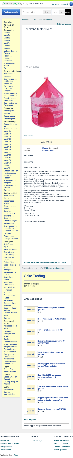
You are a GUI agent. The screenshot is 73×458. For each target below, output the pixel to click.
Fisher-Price (9, 262)
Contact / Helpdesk (62, 447)
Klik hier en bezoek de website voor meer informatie (45, 262)
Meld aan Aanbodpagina (55, 268)
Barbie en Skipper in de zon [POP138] (52, 409)
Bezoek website (48, 151)
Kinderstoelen (9, 223)
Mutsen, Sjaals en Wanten (11, 52)
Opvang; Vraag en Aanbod (11, 383)
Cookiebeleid (5, 450)
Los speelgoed (10, 331)
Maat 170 (7, 160)
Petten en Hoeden (8, 57)
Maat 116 (7, 136)
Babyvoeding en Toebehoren (10, 104)
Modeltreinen (9, 285)
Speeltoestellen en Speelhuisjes (10, 345)
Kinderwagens (9, 116)
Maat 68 (7, 40)
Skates (6, 336)
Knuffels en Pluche (8, 278)
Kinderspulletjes (10, 221)
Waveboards (9, 359)
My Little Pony (9, 287)
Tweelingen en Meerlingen (9, 99)
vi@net (15, 455)
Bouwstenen (9, 252)
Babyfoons (8, 76)
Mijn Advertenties (61, 443)
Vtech (6, 315)
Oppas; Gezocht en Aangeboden (10, 370)
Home (24, 19)
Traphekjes (8, 233)
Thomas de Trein (10, 313)
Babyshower (9, 389)
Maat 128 (7, 142)
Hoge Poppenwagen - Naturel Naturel (52, 319)
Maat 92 (7, 165)
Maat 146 (7, 150)
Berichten (55, 4)
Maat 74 (7, 43)
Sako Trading (34, 276)
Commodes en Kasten (9, 207)
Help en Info (5, 440)
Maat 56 (7, 35)
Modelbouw (8, 282)
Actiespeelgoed (10, 326)
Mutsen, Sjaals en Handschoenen (11, 172)
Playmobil (8, 290)
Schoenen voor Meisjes (10, 186)
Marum (45, 148)
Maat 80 (7, 46)
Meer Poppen (30, 419)
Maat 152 (7, 152)
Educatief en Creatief (9, 258)
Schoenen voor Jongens (10, 181)
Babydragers (9, 111)
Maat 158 (7, 155)
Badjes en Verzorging (8, 85)
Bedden (7, 198)
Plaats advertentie (61, 440)
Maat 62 (7, 38)
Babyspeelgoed (10, 249)
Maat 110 (7, 134)
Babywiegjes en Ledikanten (10, 80)
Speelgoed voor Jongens (10, 304)
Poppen (7, 292)
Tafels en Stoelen (11, 231)
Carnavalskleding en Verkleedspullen (10, 126)
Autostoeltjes (9, 74)
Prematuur (8, 61)
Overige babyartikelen (9, 393)
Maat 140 (7, 147)
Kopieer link (28, 136)
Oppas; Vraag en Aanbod (10, 378)
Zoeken (67, 12)
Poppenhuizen (9, 295)
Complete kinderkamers (9, 212)
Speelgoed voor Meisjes (10, 309)
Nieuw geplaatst (60, 450)
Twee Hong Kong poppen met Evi (50, 330)
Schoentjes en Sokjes (9, 64)
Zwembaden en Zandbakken (10, 362)
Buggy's (7, 113)
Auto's (6, 247)
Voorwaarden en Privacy (10, 443)
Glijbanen (7, 328)
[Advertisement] (46, 47)
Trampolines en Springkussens (10, 350)
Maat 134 (7, 144)
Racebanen (8, 300)
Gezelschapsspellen (11, 265)
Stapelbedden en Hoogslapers (10, 227)
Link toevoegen (36, 440)
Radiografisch (9, 334)
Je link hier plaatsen (64, 24)
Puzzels (7, 298)
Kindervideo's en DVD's (10, 273)
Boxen (6, 203)
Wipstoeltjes (9, 236)
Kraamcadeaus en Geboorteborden (11, 94)
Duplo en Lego (9, 255)
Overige (7, 68)
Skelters (7, 339)
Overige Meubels (11, 239)
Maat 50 (7, 32)
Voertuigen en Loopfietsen (9, 355)
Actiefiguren (8, 244)
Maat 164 (7, 158)
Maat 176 (7, 163)
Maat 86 (7, 48)
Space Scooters (10, 342)
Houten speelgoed (8, 268)
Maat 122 (7, 139)
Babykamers (9, 196)
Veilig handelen (6, 447)
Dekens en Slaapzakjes (9, 90)
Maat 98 (7, 168)
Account (64, 4)
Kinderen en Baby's (36, 19)
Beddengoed (9, 201)
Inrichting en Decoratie (9, 217)
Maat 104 (7, 131)
